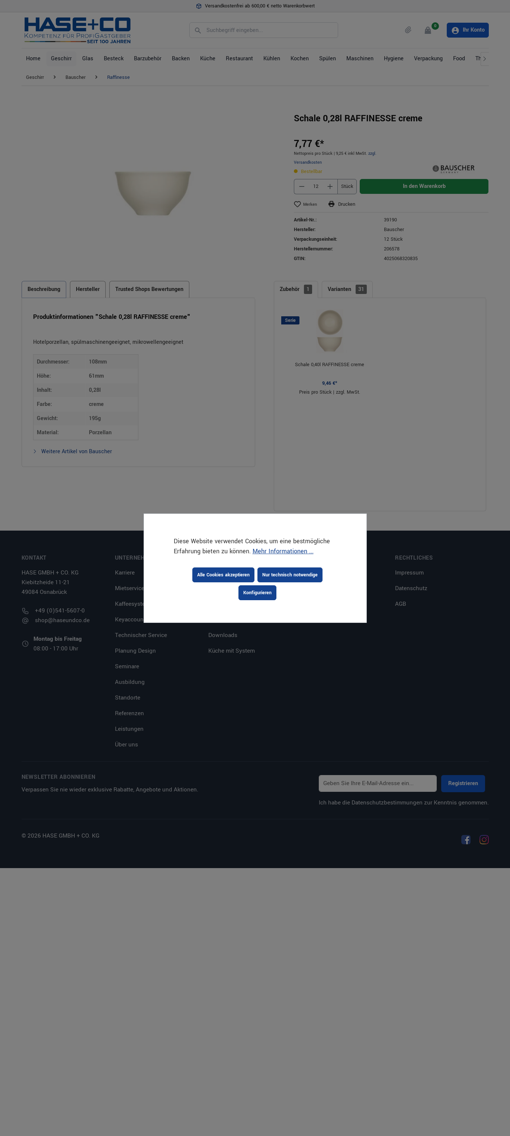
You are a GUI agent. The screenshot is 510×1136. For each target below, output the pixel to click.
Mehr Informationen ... (283, 551)
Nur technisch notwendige (290, 575)
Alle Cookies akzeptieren (223, 575)
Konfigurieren (257, 592)
